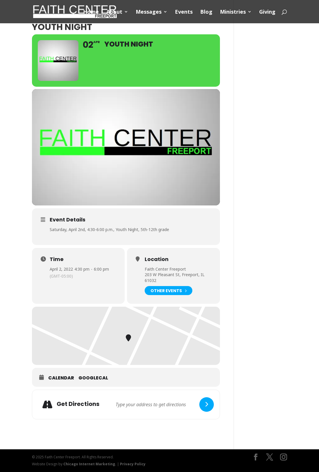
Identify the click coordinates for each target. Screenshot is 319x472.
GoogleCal (93, 378)
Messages (149, 12)
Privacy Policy (133, 464)
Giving (267, 12)
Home (91, 12)
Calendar (61, 378)
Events (184, 12)
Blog (206, 12)
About (114, 12)
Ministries (233, 12)
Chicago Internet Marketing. (89, 464)
